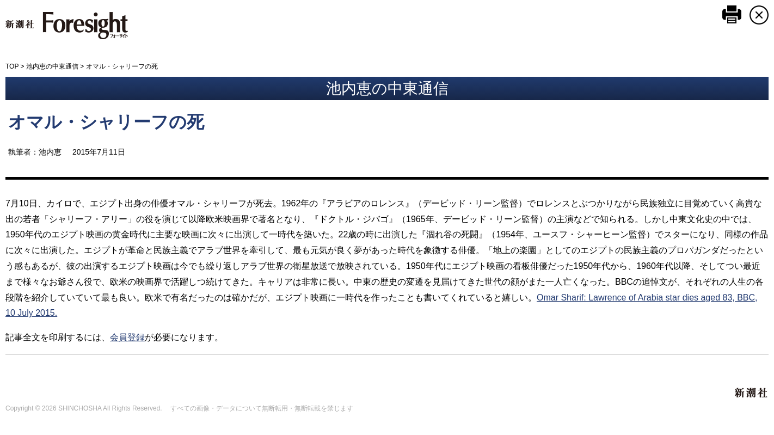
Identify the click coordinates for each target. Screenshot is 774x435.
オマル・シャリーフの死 (106, 122)
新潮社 (752, 393)
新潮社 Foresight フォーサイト (66, 25)
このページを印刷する (731, 14)
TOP (12, 66)
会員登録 (127, 337)
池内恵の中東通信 (52, 66)
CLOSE (759, 14)
